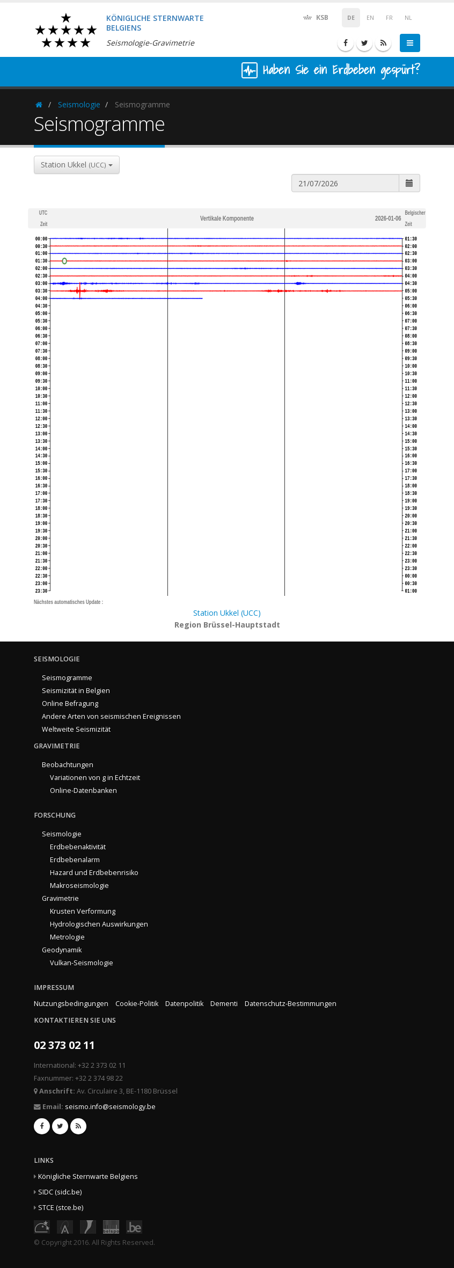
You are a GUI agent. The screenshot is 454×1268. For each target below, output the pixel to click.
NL (408, 17)
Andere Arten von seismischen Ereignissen (111, 716)
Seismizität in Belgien (76, 690)
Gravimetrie (60, 898)
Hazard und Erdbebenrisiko (94, 872)
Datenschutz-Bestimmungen (290, 1003)
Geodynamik (62, 949)
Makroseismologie (79, 885)
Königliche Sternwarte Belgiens (88, 1176)
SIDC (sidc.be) (60, 1192)
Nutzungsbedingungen (71, 1003)
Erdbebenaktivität (78, 846)
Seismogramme (67, 677)
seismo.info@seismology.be (110, 1106)
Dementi (224, 1003)
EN (370, 17)
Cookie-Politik (136, 1003)
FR (389, 17)
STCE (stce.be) (60, 1207)
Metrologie (67, 937)
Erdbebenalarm (75, 859)
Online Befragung (70, 703)
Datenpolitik (184, 1003)
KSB (315, 17)
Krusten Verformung (82, 911)
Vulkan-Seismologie (81, 962)
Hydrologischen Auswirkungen (99, 924)
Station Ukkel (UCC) (227, 613)
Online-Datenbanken (83, 790)
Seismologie (79, 104)
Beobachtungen (67, 764)
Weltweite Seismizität (76, 729)
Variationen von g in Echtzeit (95, 777)
